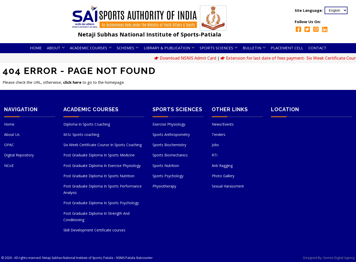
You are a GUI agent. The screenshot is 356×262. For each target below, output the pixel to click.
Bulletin (252, 47)
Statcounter (144, 258)
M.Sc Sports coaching (81, 134)
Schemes (125, 47)
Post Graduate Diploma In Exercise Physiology (102, 165)
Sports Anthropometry (171, 134)
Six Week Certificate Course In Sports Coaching (102, 144)
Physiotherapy (164, 186)
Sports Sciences (216, 47)
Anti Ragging (222, 165)
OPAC (9, 144)
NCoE (9, 165)
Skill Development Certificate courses (94, 230)
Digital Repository (19, 155)
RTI (214, 155)
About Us (12, 134)
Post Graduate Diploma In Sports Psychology (101, 202)
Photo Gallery (223, 175)
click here (72, 82)
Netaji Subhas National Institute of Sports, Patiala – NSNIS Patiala (88, 258)
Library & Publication (167, 47)
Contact (317, 47)
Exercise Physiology (168, 124)
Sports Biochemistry (169, 144)
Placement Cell (287, 47)
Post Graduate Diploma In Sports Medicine (99, 155)
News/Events (223, 124)
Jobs (215, 144)
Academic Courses (88, 47)
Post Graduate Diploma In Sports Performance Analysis (102, 189)
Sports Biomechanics (170, 155)
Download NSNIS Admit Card (191, 58)
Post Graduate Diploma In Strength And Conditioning (96, 216)
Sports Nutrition (165, 165)
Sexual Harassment (228, 186)
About (53, 47)
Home (36, 47)
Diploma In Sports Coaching (86, 124)
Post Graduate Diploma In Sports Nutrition (98, 175)
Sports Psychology (167, 175)
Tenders (218, 134)
